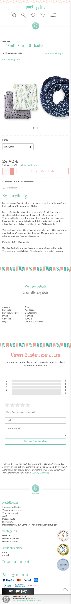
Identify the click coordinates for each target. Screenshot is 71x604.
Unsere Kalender (10, 538)
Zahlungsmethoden (11, 507)
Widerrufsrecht (10, 513)
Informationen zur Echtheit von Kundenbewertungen (29, 524)
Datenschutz (8, 518)
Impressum (7, 521)
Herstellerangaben (11, 59)
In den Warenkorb (42, 171)
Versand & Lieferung (39, 472)
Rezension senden (35, 441)
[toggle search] (23, 15)
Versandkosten (31, 165)
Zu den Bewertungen (52, 53)
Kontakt (6, 555)
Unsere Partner (10, 541)
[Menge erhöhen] (12, 170)
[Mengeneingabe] (6, 171)
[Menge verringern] (12, 173)
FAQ (4, 552)
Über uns (6, 535)
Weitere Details (35, 286)
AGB (4, 515)
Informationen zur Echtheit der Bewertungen (26, 601)
